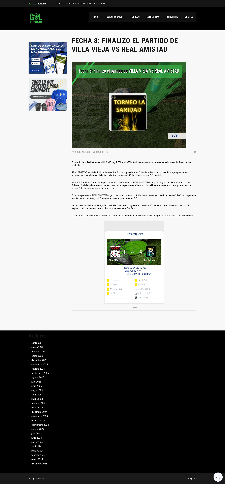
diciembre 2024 (39, 412)
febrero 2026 (38, 351)
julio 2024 (36, 433)
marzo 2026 (37, 347)
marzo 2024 (37, 450)
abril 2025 (36, 394)
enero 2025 (37, 407)
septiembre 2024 (40, 424)
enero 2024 (37, 459)
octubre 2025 (38, 368)
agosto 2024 (37, 429)
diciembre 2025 (39, 360)
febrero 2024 (38, 455)
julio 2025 (36, 381)
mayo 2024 (37, 442)
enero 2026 (37, 355)
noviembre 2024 (39, 416)
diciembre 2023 (39, 463)
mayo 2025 (37, 390)
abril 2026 (36, 343)
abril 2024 (36, 446)
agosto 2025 (37, 377)
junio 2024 (36, 437)
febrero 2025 (38, 403)
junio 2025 (36, 386)
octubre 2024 (38, 420)
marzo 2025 (37, 399)
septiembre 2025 (40, 373)
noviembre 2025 (39, 364)
